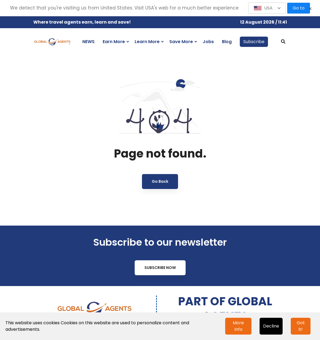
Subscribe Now (160, 267)
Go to (299, 8)
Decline (271, 326)
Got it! (301, 326)
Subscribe (253, 42)
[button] (267, 8)
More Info (238, 326)
